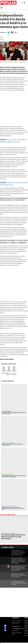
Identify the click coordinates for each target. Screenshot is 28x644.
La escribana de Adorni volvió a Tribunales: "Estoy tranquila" (19, 583)
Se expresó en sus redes (7, 474)
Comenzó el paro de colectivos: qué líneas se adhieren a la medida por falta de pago (18, 560)
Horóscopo (19, 632)
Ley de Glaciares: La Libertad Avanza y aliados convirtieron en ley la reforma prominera (18, 553)
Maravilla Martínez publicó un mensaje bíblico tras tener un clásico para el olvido (14, 476)
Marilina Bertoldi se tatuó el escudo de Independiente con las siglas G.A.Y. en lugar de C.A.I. (13, 508)
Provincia (18, 620)
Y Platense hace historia (8, 533)
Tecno (17, 630)
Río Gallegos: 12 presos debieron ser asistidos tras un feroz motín (18, 575)
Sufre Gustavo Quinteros (8, 443)
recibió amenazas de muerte (9, 506)
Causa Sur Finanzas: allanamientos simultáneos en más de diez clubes (14, 413)
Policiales (14, 626)
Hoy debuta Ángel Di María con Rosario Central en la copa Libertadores (13, 537)
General (14, 630)
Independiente (3, 373)
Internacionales (20, 628)
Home (13, 620)
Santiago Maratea (8, 374)
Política (18, 623)
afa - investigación (6, 411)
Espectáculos (15, 628)
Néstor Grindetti (14, 374)
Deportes (18, 626)
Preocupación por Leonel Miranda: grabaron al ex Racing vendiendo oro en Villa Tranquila (18, 568)
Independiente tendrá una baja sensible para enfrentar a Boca (12, 445)
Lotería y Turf (14, 633)
